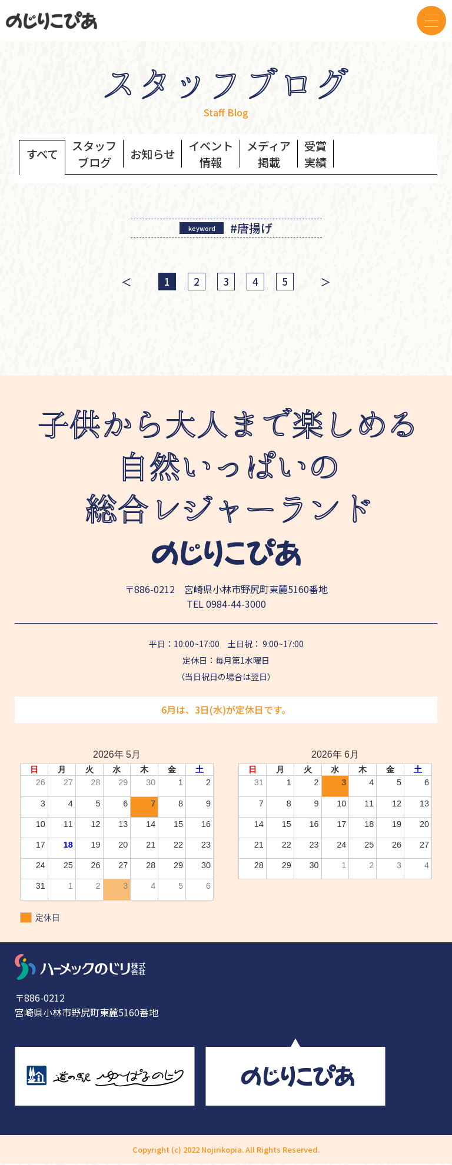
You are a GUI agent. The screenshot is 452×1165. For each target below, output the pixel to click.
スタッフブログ (97, 156)
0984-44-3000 (236, 605)
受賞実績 (327, 156)
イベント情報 (218, 156)
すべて (43, 154)
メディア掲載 (278, 156)
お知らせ (157, 154)
